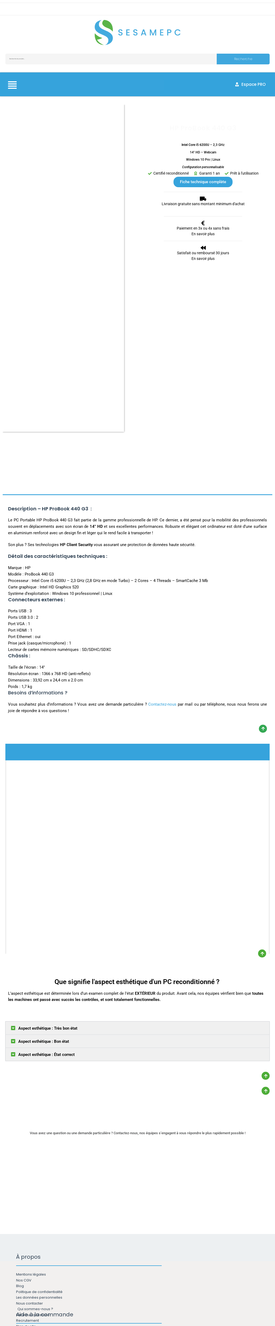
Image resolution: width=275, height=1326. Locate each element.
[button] (137, 850)
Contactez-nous (162, 526)
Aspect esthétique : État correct (46, 876)
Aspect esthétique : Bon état (43, 863)
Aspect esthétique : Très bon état (47, 850)
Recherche (243, 59)
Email (97, 1263)
